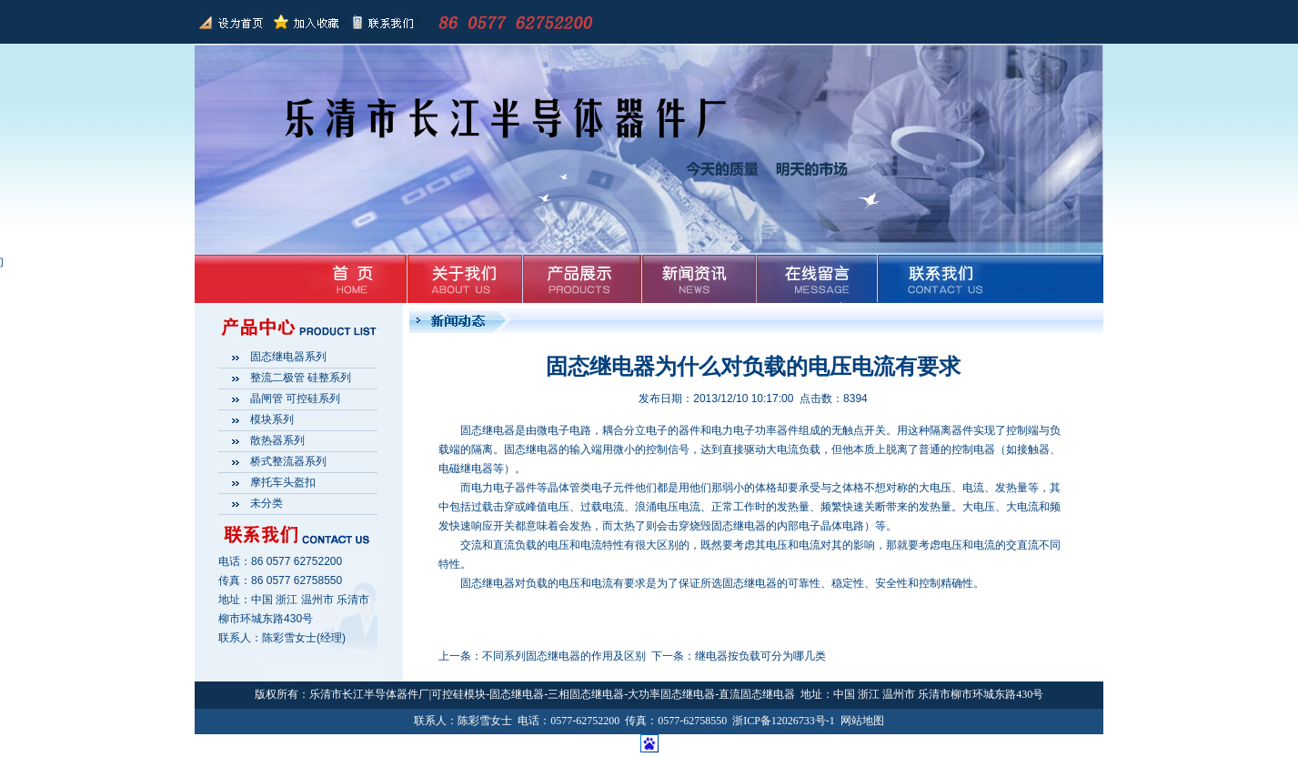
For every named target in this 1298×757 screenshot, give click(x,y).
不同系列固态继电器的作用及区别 (564, 656)
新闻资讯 (695, 278)
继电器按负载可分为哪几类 (760, 656)
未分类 (266, 503)
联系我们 (381, 22)
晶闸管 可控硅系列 (295, 398)
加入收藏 (306, 22)
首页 (349, 278)
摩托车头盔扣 (283, 482)
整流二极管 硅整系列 (300, 377)
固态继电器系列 (288, 356)
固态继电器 (487, 583)
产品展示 (580, 278)
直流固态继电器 (757, 694)
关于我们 (464, 278)
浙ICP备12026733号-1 (783, 720)
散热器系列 (277, 440)
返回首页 (232, 22)
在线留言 (811, 278)
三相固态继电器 (586, 694)
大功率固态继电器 (671, 694)
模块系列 (272, 419)
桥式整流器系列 (288, 461)
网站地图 (862, 720)
